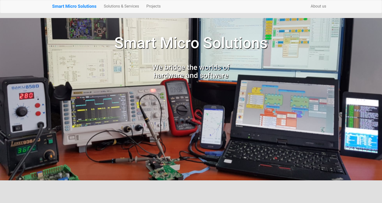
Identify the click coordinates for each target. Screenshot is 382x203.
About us (318, 6)
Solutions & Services (121, 6)
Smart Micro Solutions (74, 6)
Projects (153, 6)
